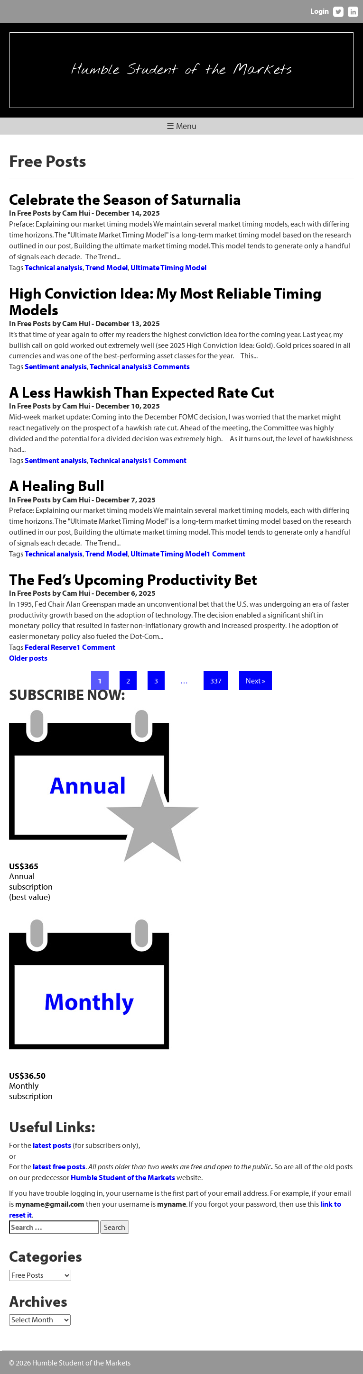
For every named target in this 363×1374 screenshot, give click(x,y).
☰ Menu (181, 125)
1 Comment (167, 460)
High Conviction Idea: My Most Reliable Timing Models (165, 301)
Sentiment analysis (56, 366)
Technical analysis (54, 267)
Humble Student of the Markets (181, 70)
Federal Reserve (50, 647)
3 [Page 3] (156, 680)
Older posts (28, 658)
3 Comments (169, 366)
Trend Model (106, 267)
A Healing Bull (56, 485)
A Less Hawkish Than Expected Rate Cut (141, 391)
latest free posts (59, 1166)
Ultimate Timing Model (168, 267)
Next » (255, 680)
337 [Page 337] (216, 680)
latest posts (52, 1145)
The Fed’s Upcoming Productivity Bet (133, 579)
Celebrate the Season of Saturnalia (125, 199)
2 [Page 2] (128, 680)
